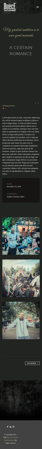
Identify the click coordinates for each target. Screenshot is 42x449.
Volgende (33, 363)
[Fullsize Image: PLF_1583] (21, 278)
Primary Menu (38, 7)
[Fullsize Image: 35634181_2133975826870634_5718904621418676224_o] (21, 320)
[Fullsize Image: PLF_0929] (21, 236)
